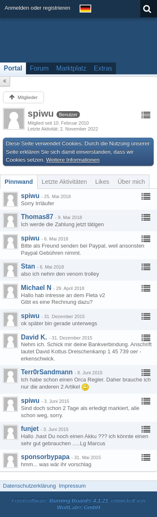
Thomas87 (37, 216)
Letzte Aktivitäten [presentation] (64, 181)
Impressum (72, 486)
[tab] (19, 182)
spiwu (30, 195)
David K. (34, 337)
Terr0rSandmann (47, 372)
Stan (28, 266)
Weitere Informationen (73, 160)
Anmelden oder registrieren (37, 8)
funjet (30, 428)
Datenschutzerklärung (29, 486)
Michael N (36, 287)
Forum (39, 68)
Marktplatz (71, 68)
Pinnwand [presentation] (19, 181)
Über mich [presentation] (131, 181)
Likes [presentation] (102, 181)
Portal (13, 68)
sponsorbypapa (45, 456)
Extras (103, 68)
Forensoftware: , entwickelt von (79, 504)
